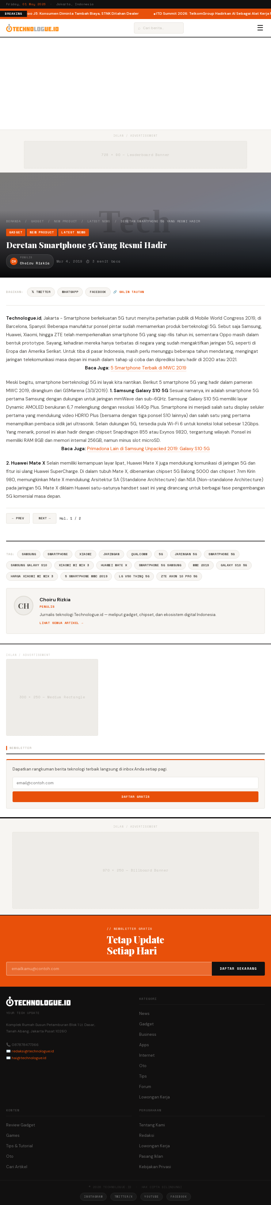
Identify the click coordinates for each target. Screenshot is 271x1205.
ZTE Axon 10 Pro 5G (179, 576)
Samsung (29, 554)
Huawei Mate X (114, 565)
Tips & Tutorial (19, 1145)
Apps (144, 1044)
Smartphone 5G (221, 554)
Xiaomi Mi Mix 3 (74, 565)
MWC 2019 (201, 565)
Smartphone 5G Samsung (160, 565)
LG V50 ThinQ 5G (134, 576)
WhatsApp (70, 292)
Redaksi (146, 1135)
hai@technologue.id (29, 1057)
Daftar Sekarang (238, 968)
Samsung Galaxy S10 (29, 565)
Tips (143, 1076)
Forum (145, 1086)
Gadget (37, 221)
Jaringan (111, 554)
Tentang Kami (152, 1125)
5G (161, 554)
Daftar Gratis (136, 796)
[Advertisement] (135, 84)
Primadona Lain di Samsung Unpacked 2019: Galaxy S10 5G (148, 449)
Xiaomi (85, 554)
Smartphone (58, 554)
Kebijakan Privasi (155, 1166)
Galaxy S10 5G (234, 565)
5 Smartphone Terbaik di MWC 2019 (148, 368)
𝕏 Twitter (41, 292)
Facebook (98, 292)
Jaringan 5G (186, 554)
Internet (147, 1055)
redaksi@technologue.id (33, 1051)
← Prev (18, 518)
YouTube (151, 1197)
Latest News (98, 221)
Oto (143, 1065)
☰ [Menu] (260, 28)
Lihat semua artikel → (61, 623)
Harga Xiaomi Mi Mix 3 (32, 576)
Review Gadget (20, 1125)
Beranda (13, 221)
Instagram (93, 1197)
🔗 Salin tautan (128, 292)
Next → (45, 518)
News (144, 1013)
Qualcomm (139, 554)
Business (147, 1034)
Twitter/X (123, 1197)
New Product (65, 221)
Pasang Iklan (151, 1156)
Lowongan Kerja (154, 1097)
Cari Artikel (16, 1166)
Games (13, 1135)
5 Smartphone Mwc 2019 (86, 576)
